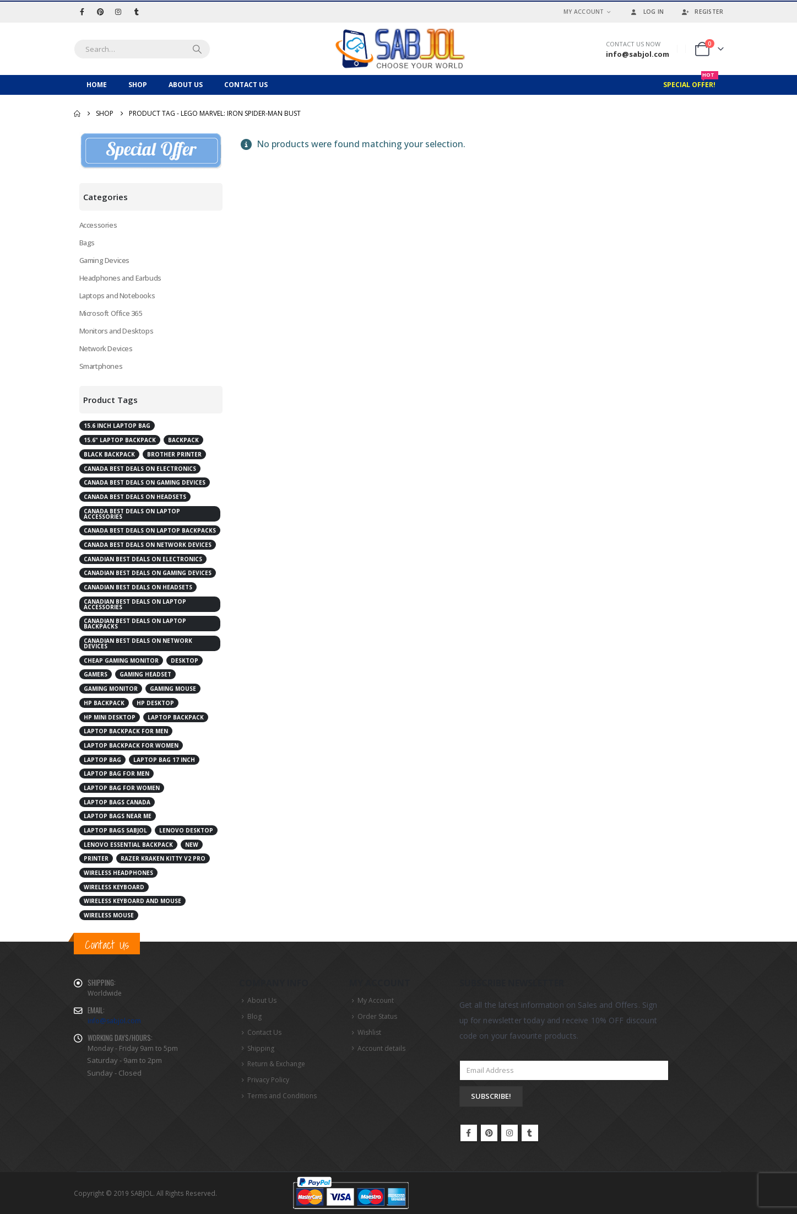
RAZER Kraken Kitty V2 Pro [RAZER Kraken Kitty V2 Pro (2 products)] (163, 858)
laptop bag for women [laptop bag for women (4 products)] (122, 788)
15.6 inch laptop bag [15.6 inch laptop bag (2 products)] (117, 425)
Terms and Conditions (282, 1095)
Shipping (260, 1048)
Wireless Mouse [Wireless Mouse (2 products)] (109, 915)
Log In (646, 11)
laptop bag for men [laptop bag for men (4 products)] (116, 773)
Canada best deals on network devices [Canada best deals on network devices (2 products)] (148, 545)
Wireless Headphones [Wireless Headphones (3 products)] (118, 873)
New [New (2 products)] (191, 844)
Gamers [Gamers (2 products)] (95, 674)
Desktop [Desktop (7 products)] (184, 660)
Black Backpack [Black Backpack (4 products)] (109, 454)
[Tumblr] (136, 11)
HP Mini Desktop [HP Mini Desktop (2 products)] (109, 717)
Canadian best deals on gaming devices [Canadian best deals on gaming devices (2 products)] (148, 573)
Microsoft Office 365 (110, 313)
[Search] (197, 49)
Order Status (377, 1016)
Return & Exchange (276, 1063)
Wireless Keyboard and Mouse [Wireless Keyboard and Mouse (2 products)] (132, 901)
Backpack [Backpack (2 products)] (183, 440)
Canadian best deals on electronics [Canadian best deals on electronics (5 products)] (143, 559)
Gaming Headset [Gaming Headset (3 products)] (145, 674)
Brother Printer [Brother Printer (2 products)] (174, 454)
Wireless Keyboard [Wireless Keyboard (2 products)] (114, 887)
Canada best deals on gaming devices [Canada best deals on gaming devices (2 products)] (144, 482)
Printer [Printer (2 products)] (96, 858)
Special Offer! (690, 82)
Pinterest (489, 1133)
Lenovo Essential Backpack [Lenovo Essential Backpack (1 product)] (128, 844)
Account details (381, 1048)
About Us (186, 84)
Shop (137, 84)
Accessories (98, 225)
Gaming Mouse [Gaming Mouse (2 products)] (173, 688)
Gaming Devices (104, 260)
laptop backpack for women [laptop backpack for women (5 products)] (131, 745)
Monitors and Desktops (116, 331)
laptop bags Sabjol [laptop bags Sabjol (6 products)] (115, 830)
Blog (254, 1016)
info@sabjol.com (114, 1020)
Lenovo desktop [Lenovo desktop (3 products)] (186, 830)
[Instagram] (118, 11)
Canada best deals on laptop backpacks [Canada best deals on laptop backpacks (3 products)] (150, 530)
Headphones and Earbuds (120, 278)
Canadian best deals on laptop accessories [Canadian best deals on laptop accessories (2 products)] (135, 604)
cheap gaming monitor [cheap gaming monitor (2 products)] (121, 660)
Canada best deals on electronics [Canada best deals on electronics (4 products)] (140, 468)
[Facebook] (82, 11)
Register (701, 11)
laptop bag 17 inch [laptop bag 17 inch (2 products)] (164, 760)
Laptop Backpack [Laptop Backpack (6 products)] (176, 717)
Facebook (468, 1133)
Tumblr (530, 1133)
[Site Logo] (399, 48)
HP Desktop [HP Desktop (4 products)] (155, 703)
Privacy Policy (268, 1079)
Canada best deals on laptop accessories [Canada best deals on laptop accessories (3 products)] (132, 513)
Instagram (509, 1133)
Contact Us (246, 84)
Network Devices (106, 348)
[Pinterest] (100, 11)
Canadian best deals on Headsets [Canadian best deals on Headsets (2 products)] (138, 587)
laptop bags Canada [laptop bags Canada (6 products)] (117, 802)
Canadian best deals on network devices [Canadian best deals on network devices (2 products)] (138, 643)
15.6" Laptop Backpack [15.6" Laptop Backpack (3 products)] (120, 440)
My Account (583, 11)
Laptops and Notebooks (117, 295)
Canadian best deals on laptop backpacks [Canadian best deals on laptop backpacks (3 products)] (135, 623)
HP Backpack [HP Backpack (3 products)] (104, 703)
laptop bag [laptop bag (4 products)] (102, 760)
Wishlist (369, 1032)
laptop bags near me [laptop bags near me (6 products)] (117, 816)
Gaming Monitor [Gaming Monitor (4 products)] (111, 688)
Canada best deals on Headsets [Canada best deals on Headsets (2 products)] (135, 497)
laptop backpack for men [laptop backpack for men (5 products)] (126, 731)
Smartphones (101, 366)
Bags (87, 243)
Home (96, 84)
